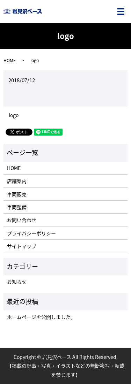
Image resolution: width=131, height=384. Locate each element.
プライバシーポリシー (31, 233)
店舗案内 (17, 180)
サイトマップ (21, 246)
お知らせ (17, 281)
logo (14, 115)
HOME (9, 60)
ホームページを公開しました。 (41, 316)
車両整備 (17, 206)
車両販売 (17, 194)
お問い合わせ (21, 219)
